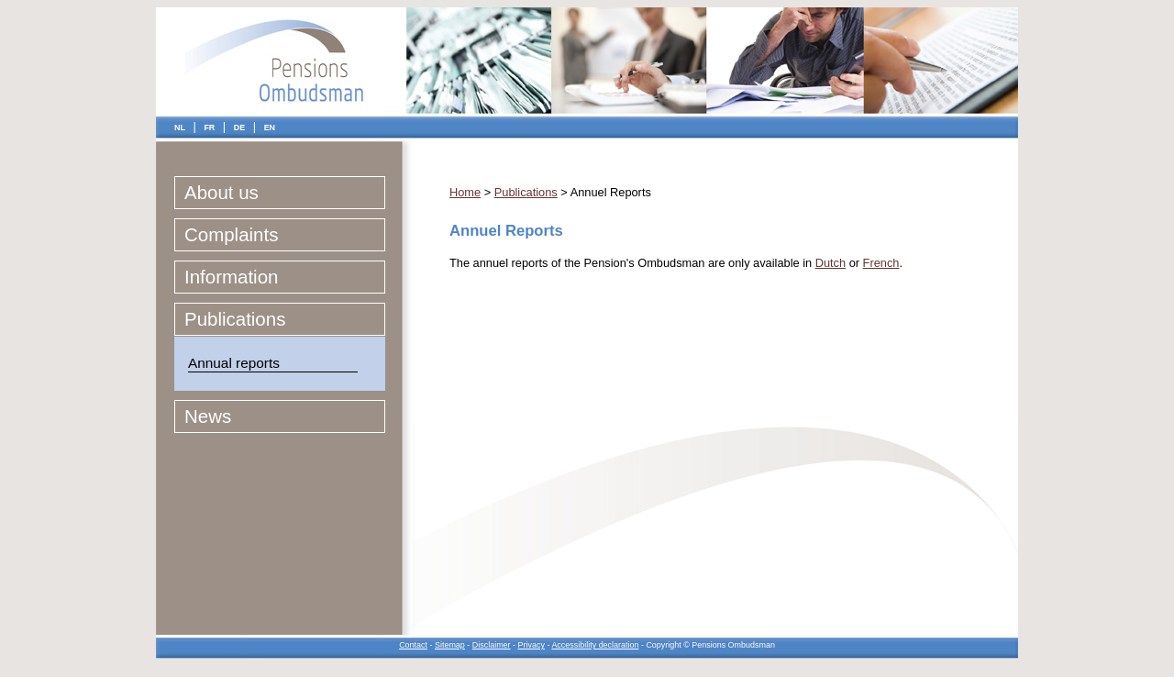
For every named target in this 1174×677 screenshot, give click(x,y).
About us (221, 192)
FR (209, 127)
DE (239, 127)
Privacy (531, 644)
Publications (234, 318)
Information (231, 276)
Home (465, 192)
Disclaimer (491, 644)
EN (269, 127)
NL (179, 127)
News (207, 416)
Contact (413, 644)
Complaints (231, 234)
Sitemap (450, 644)
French (881, 263)
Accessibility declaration (594, 644)
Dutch (830, 263)
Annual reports (234, 363)
